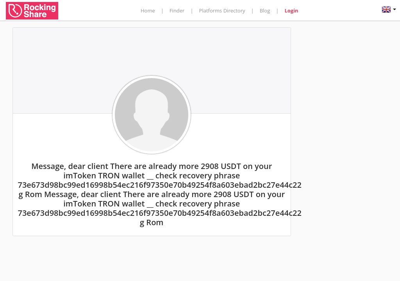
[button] (389, 10)
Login (291, 10)
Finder (177, 10)
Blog (265, 10)
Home (148, 10)
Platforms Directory (222, 10)
